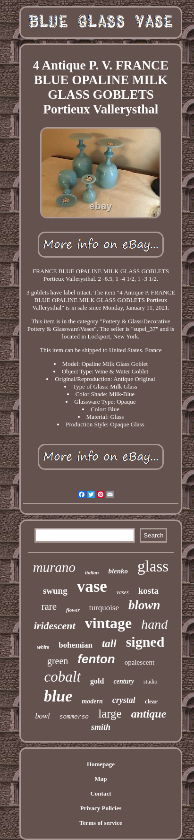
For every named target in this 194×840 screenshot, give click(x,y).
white (43, 647)
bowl (42, 716)
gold (97, 681)
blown (144, 605)
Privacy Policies (101, 808)
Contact (100, 793)
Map (100, 778)
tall (109, 643)
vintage (108, 623)
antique (149, 714)
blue (58, 696)
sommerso (74, 716)
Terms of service (100, 822)
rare (49, 606)
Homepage (101, 764)
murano (54, 567)
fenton (96, 659)
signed (145, 641)
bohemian (76, 645)
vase (92, 586)
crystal (123, 700)
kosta (148, 591)
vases (123, 592)
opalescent (139, 662)
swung (55, 591)
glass (153, 566)
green (57, 661)
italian (92, 572)
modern (92, 701)
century (123, 681)
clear (151, 701)
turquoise (104, 607)
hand (154, 624)
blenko (118, 571)
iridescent (55, 626)
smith (100, 727)
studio (150, 681)
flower (73, 610)
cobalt (62, 676)
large (110, 713)
